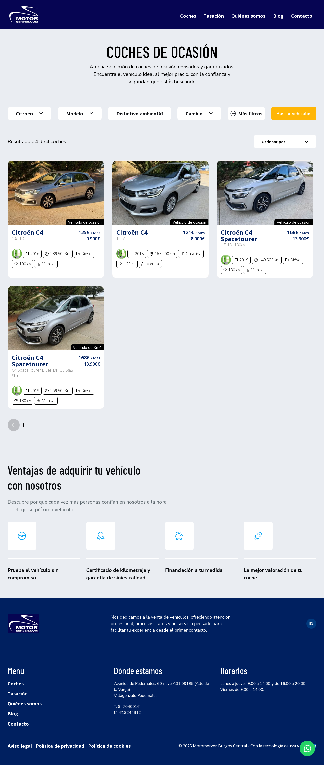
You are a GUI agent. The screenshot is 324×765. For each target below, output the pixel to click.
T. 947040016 (127, 706)
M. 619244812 (127, 712)
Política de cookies (109, 746)
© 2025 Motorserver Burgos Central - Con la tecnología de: (247, 746)
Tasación (214, 16)
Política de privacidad (60, 746)
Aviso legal (20, 746)
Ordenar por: (285, 141)
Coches (188, 16)
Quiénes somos (248, 16)
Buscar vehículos (293, 114)
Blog (278, 16)
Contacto (301, 16)
